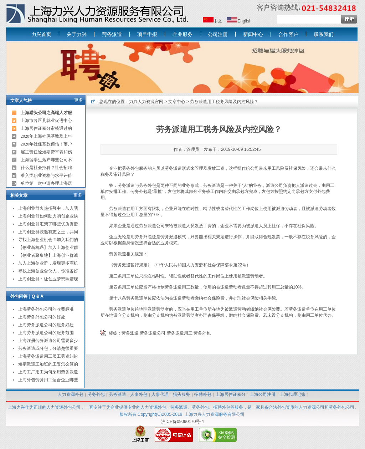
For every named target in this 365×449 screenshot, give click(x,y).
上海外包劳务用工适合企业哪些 (48, 379)
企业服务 (182, 34)
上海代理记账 (292, 394)
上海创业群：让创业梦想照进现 (48, 278)
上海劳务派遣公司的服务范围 (46, 332)
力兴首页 (41, 34)
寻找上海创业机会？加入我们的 (48, 239)
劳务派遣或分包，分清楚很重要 (48, 348)
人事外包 (138, 394)
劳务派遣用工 (179, 333)
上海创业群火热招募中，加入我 (48, 208)
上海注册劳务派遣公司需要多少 (48, 340)
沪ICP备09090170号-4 (182, 421)
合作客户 (288, 34)
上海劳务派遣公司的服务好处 (46, 324)
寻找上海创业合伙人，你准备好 (48, 271)
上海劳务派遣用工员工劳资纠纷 (48, 356)
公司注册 (218, 34)
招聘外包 (202, 394)
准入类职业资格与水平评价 (46, 175)
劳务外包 (202, 333)
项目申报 (147, 34)
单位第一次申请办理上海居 (46, 183)
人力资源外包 (70, 394)
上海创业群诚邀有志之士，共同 (48, 231)
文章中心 (176, 101)
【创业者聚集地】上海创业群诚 (48, 255)
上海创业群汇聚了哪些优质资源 (48, 223)
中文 (218, 21)
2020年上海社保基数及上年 (46, 136)
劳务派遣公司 (152, 333)
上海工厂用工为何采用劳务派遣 (48, 371)
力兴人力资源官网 (146, 101)
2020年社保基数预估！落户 (46, 144)
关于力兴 (77, 34)
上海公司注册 (263, 394)
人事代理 (160, 394)
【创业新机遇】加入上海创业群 (48, 247)
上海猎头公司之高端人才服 (46, 112)
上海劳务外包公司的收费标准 (46, 309)
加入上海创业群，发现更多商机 (48, 263)
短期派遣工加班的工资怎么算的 (48, 364)
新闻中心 (253, 34)
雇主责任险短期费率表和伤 (46, 151)
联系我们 (324, 34)
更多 (78, 100)
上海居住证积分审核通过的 (46, 128)
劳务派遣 (112, 34)
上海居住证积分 (231, 394)
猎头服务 (181, 394)
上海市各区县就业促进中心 (46, 120)
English (244, 21)
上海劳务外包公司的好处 (41, 317)
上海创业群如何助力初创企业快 (48, 216)
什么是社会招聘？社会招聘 (46, 167)
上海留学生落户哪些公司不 (46, 159)
